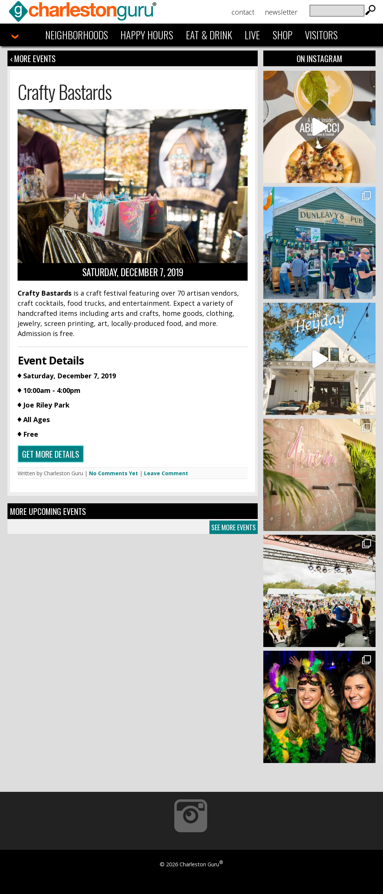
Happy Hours (146, 34)
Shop (282, 34)
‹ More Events (33, 58)
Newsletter (281, 11)
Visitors (321, 34)
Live (252, 34)
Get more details (50, 454)
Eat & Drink (209, 34)
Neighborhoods (76, 34)
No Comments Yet (113, 473)
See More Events (233, 527)
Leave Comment (166, 473)
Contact (243, 11)
